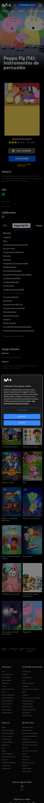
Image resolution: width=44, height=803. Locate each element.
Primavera (7, 260)
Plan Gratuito (26, 757)
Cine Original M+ (7, 674)
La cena (24, 674)
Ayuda (22, 788)
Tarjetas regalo (27, 768)
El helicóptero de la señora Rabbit (15, 263)
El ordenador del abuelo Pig (13, 252)
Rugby (4, 751)
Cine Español (6, 677)
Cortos (4, 686)
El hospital (7, 256)
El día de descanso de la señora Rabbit (17, 275)
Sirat (23, 680)
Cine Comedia (6, 680)
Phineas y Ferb (8, 483)
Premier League (7, 736)
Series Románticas (7, 698)
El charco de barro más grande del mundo (18, 331)
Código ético (26, 739)
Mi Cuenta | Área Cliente (30, 733)
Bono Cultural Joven (28, 762)
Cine (13, 11)
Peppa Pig (27, 632)
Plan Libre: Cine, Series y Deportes (30, 746)
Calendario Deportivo (9, 762)
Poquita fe (25, 695)
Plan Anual (25, 760)
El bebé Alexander (10, 267)
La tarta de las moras (11, 316)
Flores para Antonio (28, 683)
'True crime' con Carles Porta (31, 698)
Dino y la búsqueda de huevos (11, 557)
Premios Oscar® (27, 704)
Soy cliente (21, 150)
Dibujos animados (27, 707)
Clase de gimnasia (9, 312)
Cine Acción (5, 683)
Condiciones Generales (29, 736)
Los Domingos (26, 671)
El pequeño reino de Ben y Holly (10, 633)
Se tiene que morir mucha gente (30, 690)
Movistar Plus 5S (27, 715)
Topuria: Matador (7, 754)
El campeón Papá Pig (10, 297)
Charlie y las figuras (31, 447)
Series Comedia (7, 704)
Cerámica (6, 319)
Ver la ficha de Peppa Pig (22, 229)
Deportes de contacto (9, 757)
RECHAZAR (22, 416)
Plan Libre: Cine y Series (29, 751)
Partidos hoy (6, 765)
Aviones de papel (9, 323)
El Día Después (6, 739)
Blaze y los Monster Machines (10, 519)
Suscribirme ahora (27, 5)
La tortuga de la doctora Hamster (15, 245)
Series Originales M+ (8, 695)
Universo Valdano (7, 742)
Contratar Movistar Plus (29, 742)
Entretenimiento (7, 712)
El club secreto (8, 286)
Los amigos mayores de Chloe (14, 308)
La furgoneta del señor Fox (13, 304)
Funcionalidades (27, 730)
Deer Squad (27, 556)
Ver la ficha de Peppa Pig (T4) (14, 336)
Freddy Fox (7, 237)
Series (5, 11)
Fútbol (21, 11)
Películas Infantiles (8, 689)
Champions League (8, 730)
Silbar (5, 241)
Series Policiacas (7, 701)
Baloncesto (5, 745)
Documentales (6, 710)
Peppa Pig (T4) (21, 225)
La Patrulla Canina (10, 447)
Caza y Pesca (26, 712)
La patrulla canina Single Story (30, 595)
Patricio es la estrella (32, 518)
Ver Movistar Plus (27, 727)
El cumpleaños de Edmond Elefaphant (17, 327)
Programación (6, 768)
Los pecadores (26, 677)
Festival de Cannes (28, 701)
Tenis (3, 748)
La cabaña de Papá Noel (12, 278)
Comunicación (26, 771)
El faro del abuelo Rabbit (12, 271)
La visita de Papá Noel (11, 282)
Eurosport (5, 760)
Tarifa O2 (25, 765)
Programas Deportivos (29, 710)
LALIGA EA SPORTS (7, 733)
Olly (24, 483)
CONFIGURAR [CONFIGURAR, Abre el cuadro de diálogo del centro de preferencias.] (22, 410)
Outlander (25, 686)
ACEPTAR (22, 423)
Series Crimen (6, 707)
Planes (24, 754)
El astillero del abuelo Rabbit (13, 289)
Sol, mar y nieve (9, 248)
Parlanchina (7, 301)
